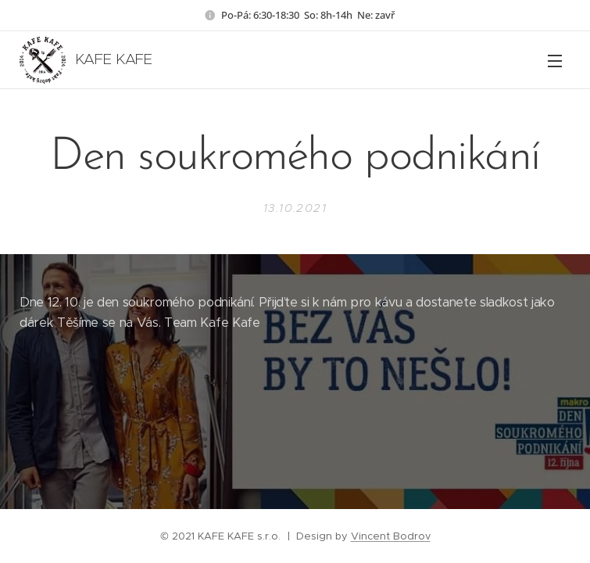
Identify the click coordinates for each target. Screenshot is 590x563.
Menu (555, 61)
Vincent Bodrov (391, 536)
